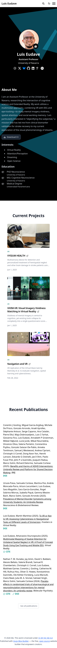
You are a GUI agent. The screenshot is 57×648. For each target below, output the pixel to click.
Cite (6, 551)
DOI (5, 475)
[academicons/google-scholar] (37, 68)
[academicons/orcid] (42, 68)
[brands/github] (28, 68)
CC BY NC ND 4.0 (45, 638)
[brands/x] (19, 68)
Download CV (11, 137)
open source (44, 641)
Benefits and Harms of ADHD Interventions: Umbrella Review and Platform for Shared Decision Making (28, 469)
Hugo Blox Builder (21, 641)
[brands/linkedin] (33, 68)
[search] (43, 4)
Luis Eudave (9, 3)
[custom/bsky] (24, 68)
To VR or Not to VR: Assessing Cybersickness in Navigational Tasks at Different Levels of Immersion (27, 519)
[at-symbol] (14, 68)
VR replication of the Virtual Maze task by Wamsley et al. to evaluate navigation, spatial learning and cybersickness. (26, 371)
